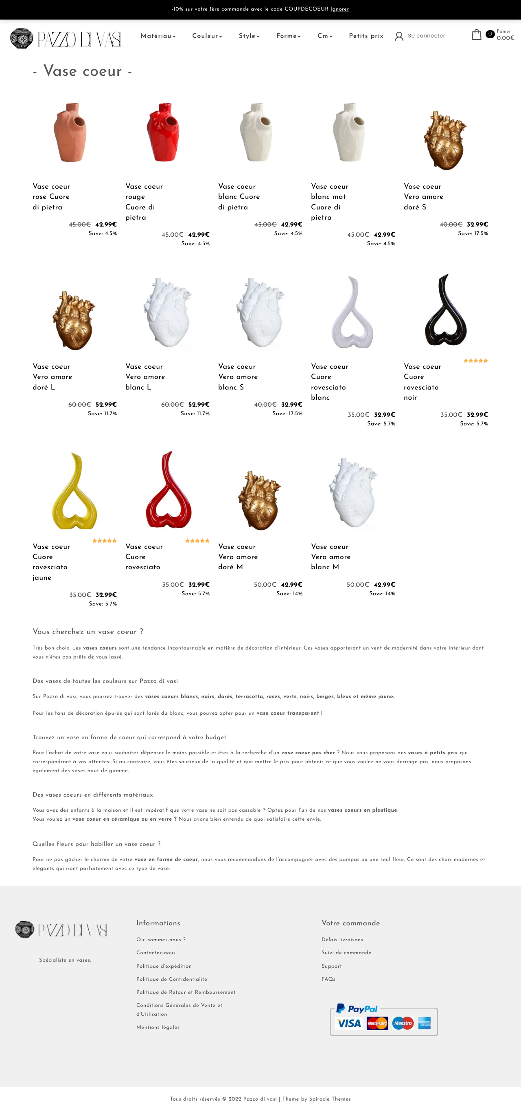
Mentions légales (158, 1028)
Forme (288, 36)
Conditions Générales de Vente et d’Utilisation (179, 1010)
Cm (325, 36)
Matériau (158, 36)
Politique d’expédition (164, 966)
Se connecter (427, 36)
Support (332, 966)
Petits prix (366, 36)
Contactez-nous (156, 953)
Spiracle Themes (330, 1099)
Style (249, 36)
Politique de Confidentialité (171, 979)
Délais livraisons (342, 940)
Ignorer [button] (340, 9)
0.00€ (506, 38)
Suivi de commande (347, 953)
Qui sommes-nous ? (161, 940)
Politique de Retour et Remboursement (186, 992)
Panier (504, 31)
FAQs (328, 979)
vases (321, 648)
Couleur (207, 36)
